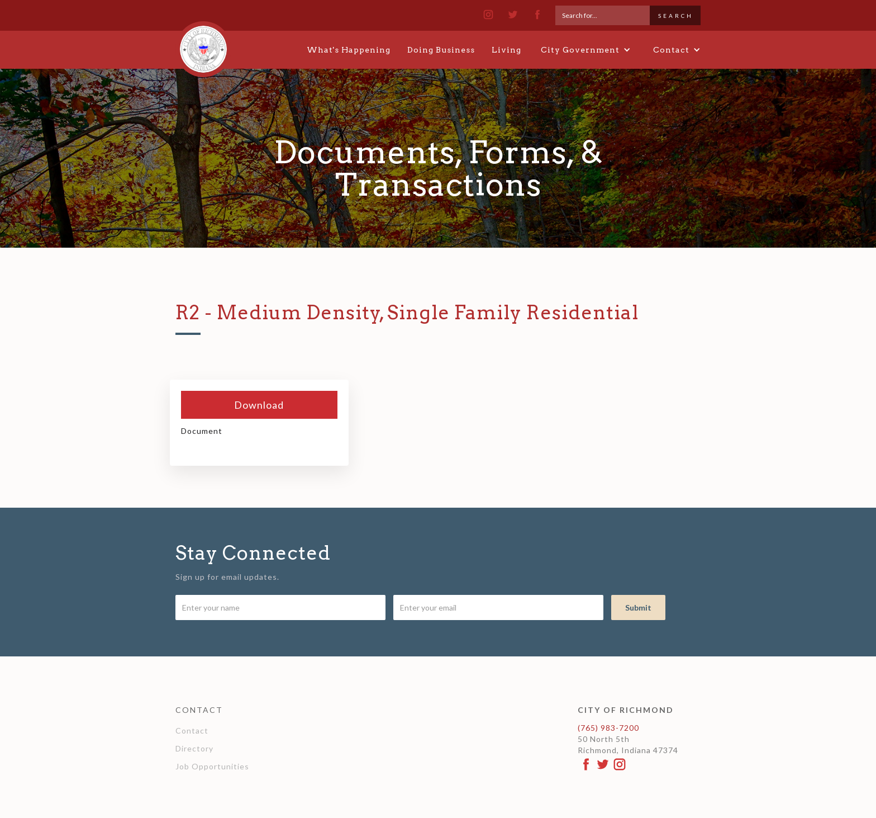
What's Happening (349, 49)
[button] (586, 50)
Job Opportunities (212, 766)
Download (259, 405)
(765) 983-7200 (608, 727)
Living (506, 49)
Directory (194, 748)
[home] (203, 44)
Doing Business (441, 49)
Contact (191, 730)
